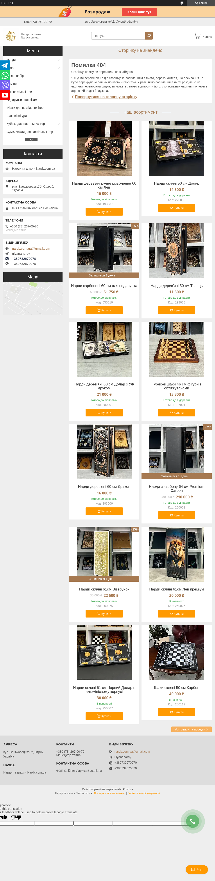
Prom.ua (128, 789)
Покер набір (15, 76)
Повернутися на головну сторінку (106, 97)
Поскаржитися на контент (109, 793)
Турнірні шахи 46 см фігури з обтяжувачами (176, 386)
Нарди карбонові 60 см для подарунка (104, 286)
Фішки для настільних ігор (25, 107)
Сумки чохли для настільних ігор (30, 132)
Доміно (12, 83)
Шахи (10, 68)
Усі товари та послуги (190, 729)
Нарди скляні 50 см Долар (176, 183)
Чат (197, 870)
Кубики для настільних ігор (26, 123)
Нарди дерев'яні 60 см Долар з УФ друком (104, 386)
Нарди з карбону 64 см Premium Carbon (176, 489)
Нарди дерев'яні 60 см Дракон (104, 487)
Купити (106, 212)
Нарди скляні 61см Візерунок (104, 589)
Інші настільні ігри (19, 92)
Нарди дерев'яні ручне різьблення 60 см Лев (104, 185)
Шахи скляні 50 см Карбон (176, 688)
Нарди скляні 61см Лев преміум (176, 589)
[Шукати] (149, 36)
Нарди (11, 60)
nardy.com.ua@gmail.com (31, 248)
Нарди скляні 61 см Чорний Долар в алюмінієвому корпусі (104, 690)
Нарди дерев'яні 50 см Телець (176, 286)
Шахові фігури (17, 116)
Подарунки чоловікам (22, 100)
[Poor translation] (16, 817)
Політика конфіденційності (143, 793)
